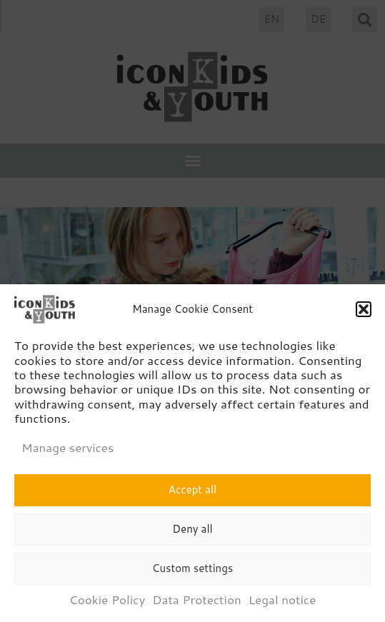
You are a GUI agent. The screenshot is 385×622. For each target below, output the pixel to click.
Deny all (192, 531)
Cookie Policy (107, 602)
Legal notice (282, 602)
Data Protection (196, 602)
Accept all (192, 492)
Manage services (67, 449)
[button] (363, 312)
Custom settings (192, 570)
